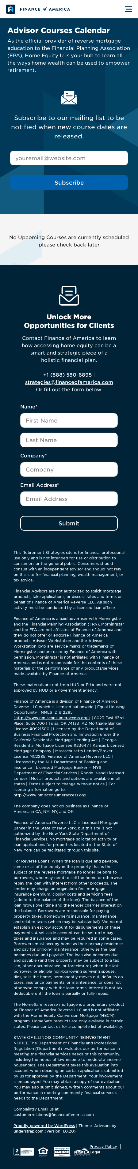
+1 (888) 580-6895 (67, 375)
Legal (95, 1152)
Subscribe (69, 182)
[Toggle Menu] (128, 9)
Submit (69, 523)
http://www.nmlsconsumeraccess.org (52, 718)
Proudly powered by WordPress (44, 1125)
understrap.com (28, 1131)
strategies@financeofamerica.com (69, 382)
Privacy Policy (103, 1146)
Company (33, 456)
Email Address (39, 485)
